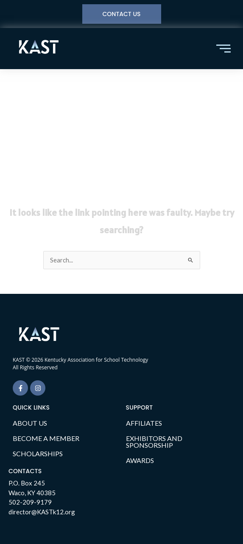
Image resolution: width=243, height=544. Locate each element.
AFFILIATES (144, 423)
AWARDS (140, 460)
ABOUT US (30, 423)
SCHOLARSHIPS (38, 453)
